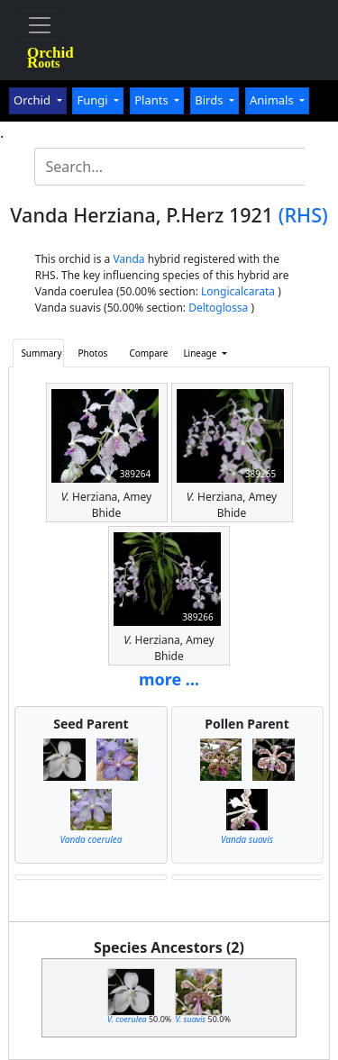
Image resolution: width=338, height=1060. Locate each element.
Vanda (128, 259)
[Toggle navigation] (39, 25)
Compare (148, 353)
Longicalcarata (238, 291)
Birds (210, 100)
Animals (273, 100)
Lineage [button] (201, 353)
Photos (93, 353)
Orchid (33, 100)
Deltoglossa (218, 307)
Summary (41, 353)
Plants (152, 100)
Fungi (94, 100)
